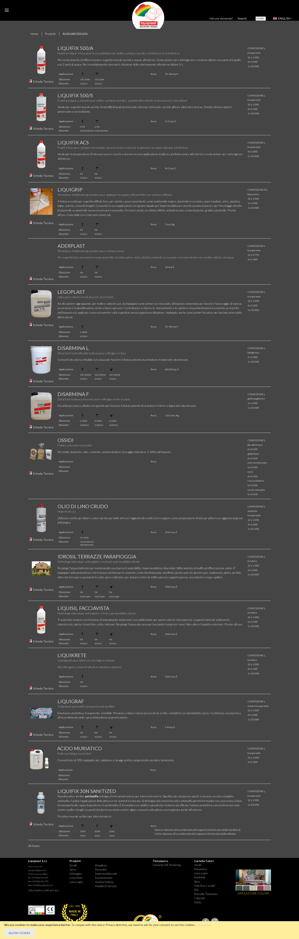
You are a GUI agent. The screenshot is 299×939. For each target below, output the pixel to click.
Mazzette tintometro (205, 894)
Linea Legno (76, 882)
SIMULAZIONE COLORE (253, 893)
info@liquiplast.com (43, 885)
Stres (197, 882)
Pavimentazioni (103, 878)
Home (34, 33)
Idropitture (101, 865)
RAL (196, 890)
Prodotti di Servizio (105, 886)
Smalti (73, 865)
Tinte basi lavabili (204, 886)
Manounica (200, 869)
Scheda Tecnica (43, 81)
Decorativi (101, 869)
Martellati (199, 877)
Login (260, 18)
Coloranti (199, 898)
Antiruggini (76, 874)
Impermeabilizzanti (106, 874)
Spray (73, 869)
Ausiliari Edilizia (104, 882)
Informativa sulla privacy (43, 890)
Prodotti (50, 33)
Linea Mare (76, 878)
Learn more (203, 925)
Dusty (197, 902)
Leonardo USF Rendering (167, 865)
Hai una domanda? (221, 18)
